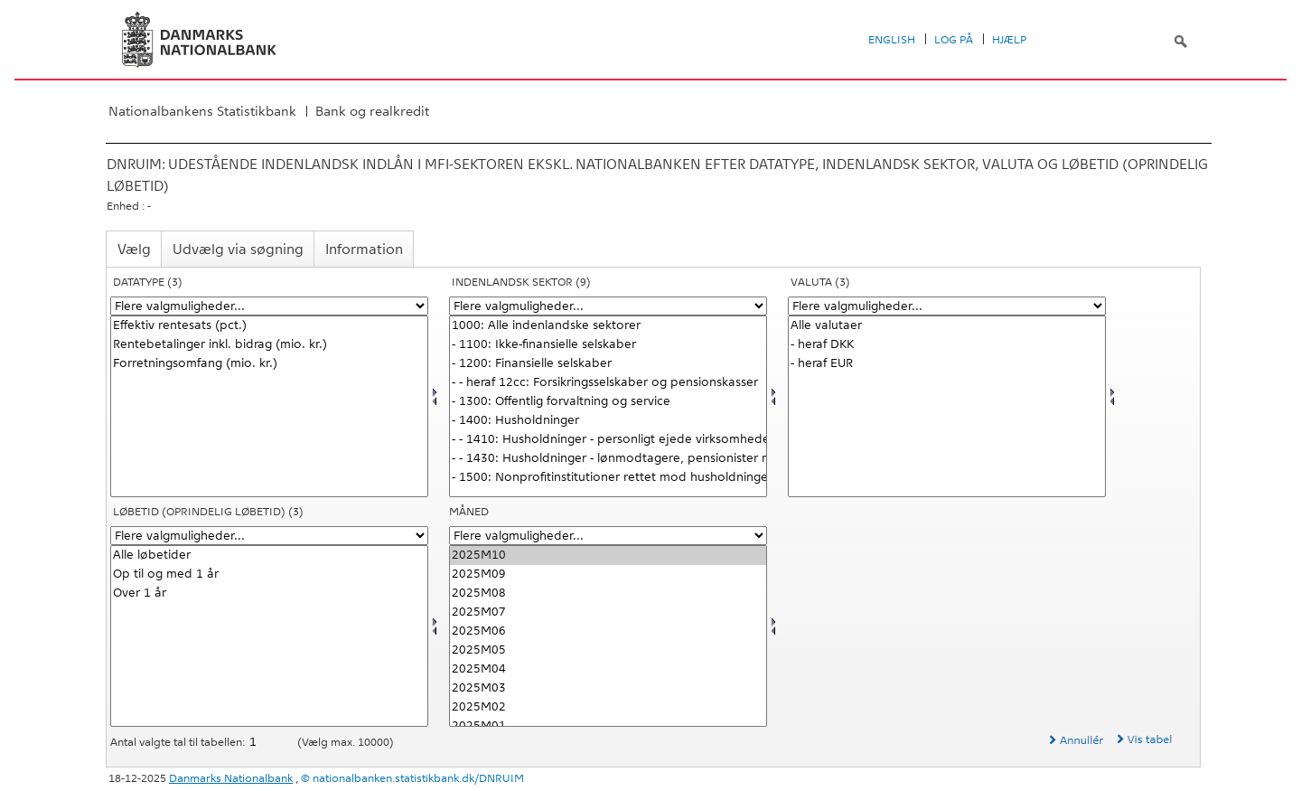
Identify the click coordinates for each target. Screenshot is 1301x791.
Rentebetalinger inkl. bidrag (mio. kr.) (269, 344)
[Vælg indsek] (608, 406)
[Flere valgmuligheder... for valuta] (947, 306)
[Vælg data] (269, 406)
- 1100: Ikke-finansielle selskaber (608, 344)
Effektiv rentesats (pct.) (269, 325)
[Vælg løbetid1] (269, 636)
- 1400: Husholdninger (608, 420)
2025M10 (608, 555)
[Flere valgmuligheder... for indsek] (608, 306)
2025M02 (608, 707)
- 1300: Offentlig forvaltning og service (608, 401)
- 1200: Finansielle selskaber (608, 363)
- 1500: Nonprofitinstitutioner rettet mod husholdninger (608, 477)
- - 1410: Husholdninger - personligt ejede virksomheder (608, 439)
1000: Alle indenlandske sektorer (608, 325)
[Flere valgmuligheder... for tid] (608, 535)
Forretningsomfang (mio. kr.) (269, 363)
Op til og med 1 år (269, 574)
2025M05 (608, 650)
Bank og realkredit (372, 111)
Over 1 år (269, 593)
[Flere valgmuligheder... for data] (269, 306)
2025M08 (608, 593)
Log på (953, 40)
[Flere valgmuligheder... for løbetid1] (269, 535)
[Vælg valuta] (947, 406)
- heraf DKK (947, 344)
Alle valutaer (947, 325)
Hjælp (1009, 40)
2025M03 (608, 688)
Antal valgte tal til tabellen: (179, 742)
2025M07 (608, 612)
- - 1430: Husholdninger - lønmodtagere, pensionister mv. (608, 458)
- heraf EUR (947, 363)
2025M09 (608, 574)
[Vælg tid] (608, 636)
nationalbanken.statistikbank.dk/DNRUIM (418, 778)
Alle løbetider (269, 555)
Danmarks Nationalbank (231, 778)
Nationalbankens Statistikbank (202, 111)
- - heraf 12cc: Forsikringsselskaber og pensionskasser (608, 382)
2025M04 (608, 669)
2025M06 (608, 631)
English (891, 40)
